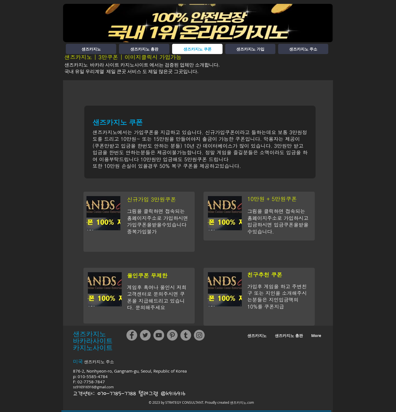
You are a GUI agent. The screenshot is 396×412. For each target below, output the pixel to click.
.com (250, 402)
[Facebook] (131, 335)
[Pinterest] (172, 335)
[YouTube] (158, 335)
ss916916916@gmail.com (93, 386)
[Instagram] (199, 335)
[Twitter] (145, 335)
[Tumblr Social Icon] (185, 335)
